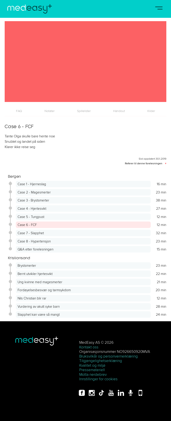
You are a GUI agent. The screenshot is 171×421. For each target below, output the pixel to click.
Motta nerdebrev (93, 374)
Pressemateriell (92, 369)
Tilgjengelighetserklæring (100, 360)
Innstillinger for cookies (98, 378)
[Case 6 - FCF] (85, 61)
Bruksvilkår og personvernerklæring (108, 356)
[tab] (19, 111)
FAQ (19, 111)
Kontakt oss (88, 347)
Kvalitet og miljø (92, 365)
